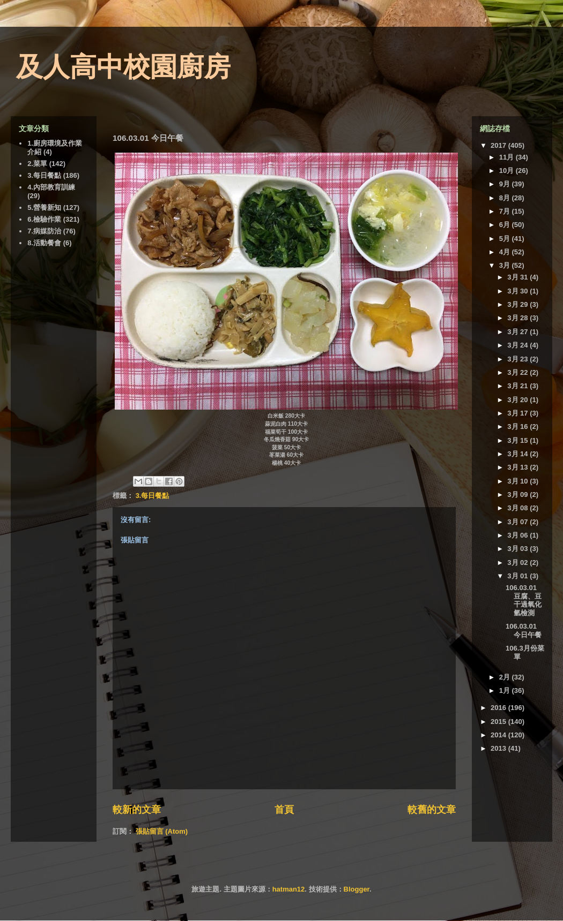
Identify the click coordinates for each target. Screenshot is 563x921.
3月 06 (518, 535)
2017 (499, 145)
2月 (505, 677)
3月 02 (518, 562)
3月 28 (518, 318)
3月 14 (518, 454)
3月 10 (518, 481)
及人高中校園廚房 (123, 67)
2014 (499, 735)
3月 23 (518, 359)
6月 (505, 225)
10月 (507, 171)
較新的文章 (137, 809)
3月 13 (518, 467)
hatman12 (288, 889)
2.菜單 (37, 164)
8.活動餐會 (44, 243)
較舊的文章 (432, 809)
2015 (499, 722)
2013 (499, 748)
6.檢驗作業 (44, 219)
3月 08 (518, 508)
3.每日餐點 (152, 496)
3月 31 (518, 277)
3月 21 (518, 386)
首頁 (284, 809)
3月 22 (518, 372)
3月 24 (518, 345)
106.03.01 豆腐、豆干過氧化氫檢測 (524, 600)
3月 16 (518, 426)
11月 (507, 157)
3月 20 (518, 400)
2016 (499, 708)
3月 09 (518, 494)
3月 (505, 265)
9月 (505, 184)
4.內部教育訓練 (51, 187)
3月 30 (518, 291)
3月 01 (518, 576)
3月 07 (518, 522)
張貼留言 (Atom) (162, 831)
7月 (505, 211)
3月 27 (518, 332)
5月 (505, 239)
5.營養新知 (44, 207)
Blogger (356, 889)
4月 (505, 252)
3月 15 (518, 440)
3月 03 (518, 549)
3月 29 (518, 304)
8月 (505, 198)
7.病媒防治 (44, 231)
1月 (505, 690)
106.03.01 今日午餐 (524, 630)
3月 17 (518, 413)
